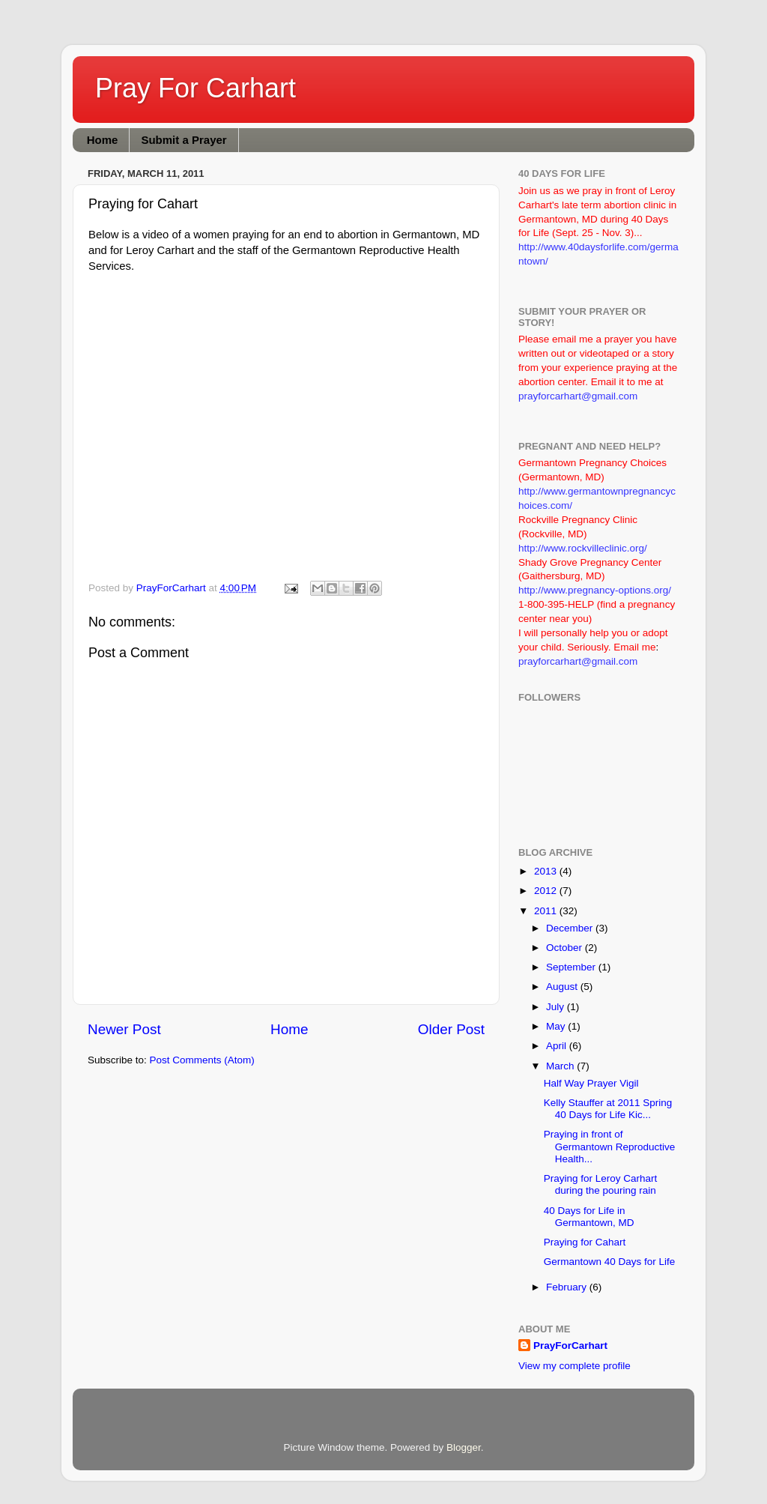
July (556, 1006)
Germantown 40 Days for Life (610, 1261)
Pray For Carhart (195, 88)
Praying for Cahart (585, 1242)
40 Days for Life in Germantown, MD (589, 1216)
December (570, 928)
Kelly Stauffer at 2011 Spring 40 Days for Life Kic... (608, 1108)
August (563, 986)
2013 (547, 871)
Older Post (451, 1029)
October (565, 947)
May (557, 1026)
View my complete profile (574, 1365)
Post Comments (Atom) (202, 1060)
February (567, 1287)
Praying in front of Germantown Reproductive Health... (610, 1146)
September (572, 967)
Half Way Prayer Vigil (591, 1083)
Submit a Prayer (183, 139)
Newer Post (124, 1029)
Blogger (463, 1447)
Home (102, 139)
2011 (547, 910)
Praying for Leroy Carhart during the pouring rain (601, 1184)
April (557, 1045)
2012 (547, 890)
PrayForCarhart (570, 1345)
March (561, 1066)
